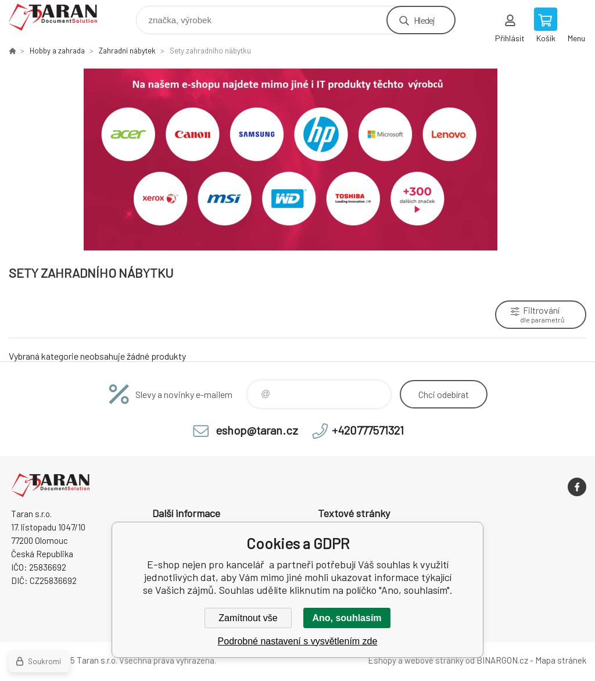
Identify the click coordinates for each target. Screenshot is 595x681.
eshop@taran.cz (257, 430)
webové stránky (434, 660)
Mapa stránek (560, 660)
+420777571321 (368, 430)
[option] (297, 159)
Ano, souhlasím (346, 618)
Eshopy (382, 660)
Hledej (424, 20)
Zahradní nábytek (127, 50)
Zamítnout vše (247, 618)
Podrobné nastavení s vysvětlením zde (298, 641)
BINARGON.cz (502, 660)
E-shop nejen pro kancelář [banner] (60, 17)
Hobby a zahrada (57, 50)
